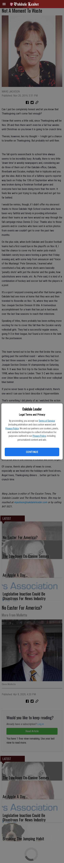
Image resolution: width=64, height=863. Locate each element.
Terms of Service (47, 420)
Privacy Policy (12, 428)
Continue (32, 452)
